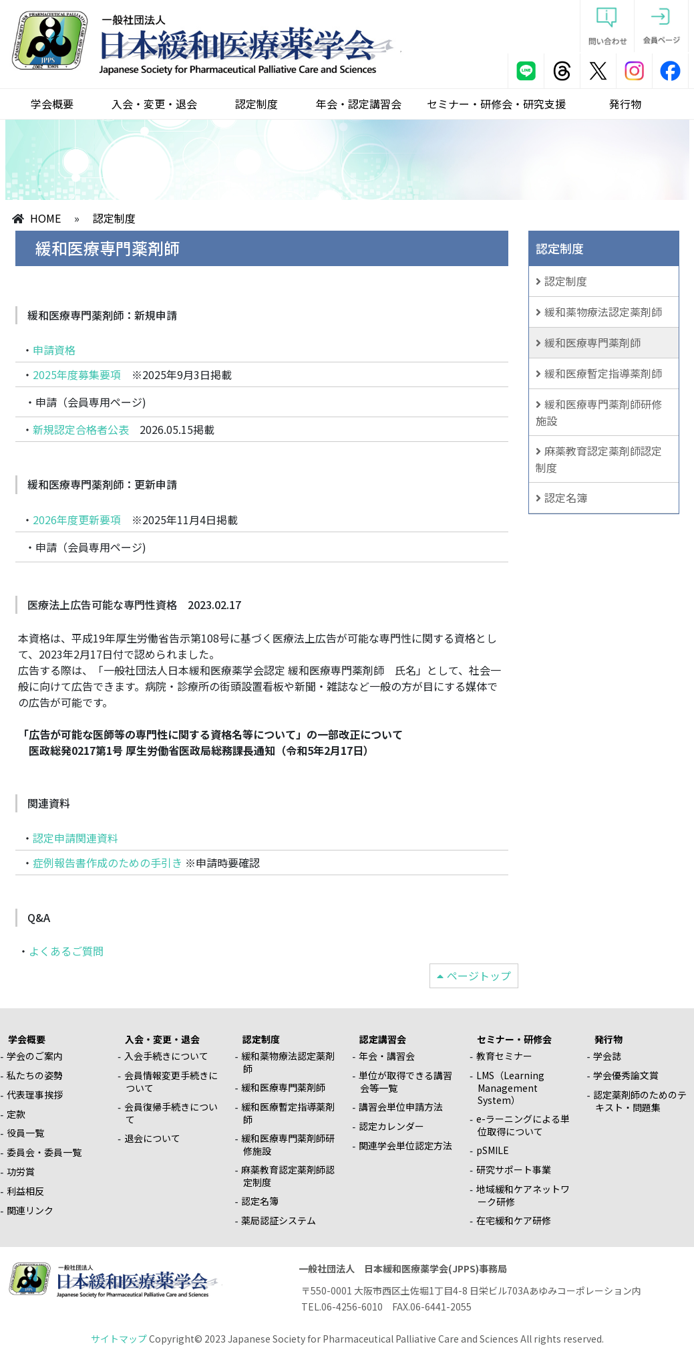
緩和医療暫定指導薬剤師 (603, 373)
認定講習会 (382, 1039)
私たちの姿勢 (35, 1075)
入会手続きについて (166, 1055)
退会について (152, 1138)
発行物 (625, 104)
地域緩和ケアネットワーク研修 (523, 1195)
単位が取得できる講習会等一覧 (405, 1081)
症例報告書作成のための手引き (107, 863)
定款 (16, 1114)
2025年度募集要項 (77, 374)
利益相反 (25, 1191)
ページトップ (479, 976)
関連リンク (30, 1210)
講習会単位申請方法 (401, 1106)
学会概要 (52, 104)
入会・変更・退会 (154, 104)
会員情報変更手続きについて (171, 1081)
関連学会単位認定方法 (405, 1145)
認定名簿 (565, 497)
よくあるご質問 (66, 951)
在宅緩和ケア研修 (513, 1220)
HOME (45, 218)
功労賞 (21, 1171)
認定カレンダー (391, 1126)
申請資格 (54, 350)
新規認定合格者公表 (81, 429)
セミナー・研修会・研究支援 (496, 104)
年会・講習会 (387, 1055)
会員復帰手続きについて (171, 1113)
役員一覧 (25, 1132)
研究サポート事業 (513, 1169)
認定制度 (256, 104)
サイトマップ (119, 1338)
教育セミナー (504, 1055)
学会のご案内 (35, 1055)
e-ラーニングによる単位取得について (523, 1125)
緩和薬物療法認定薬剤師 (603, 312)
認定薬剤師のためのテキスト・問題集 (640, 1101)
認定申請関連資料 (75, 838)
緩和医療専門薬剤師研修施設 (599, 412)
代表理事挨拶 (35, 1094)
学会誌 (607, 1055)
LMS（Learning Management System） (510, 1087)
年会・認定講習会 (358, 104)
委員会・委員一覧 (44, 1152)
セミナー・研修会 (514, 1039)
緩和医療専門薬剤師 (592, 342)
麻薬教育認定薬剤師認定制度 (599, 459)
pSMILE (492, 1150)
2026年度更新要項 (77, 519)
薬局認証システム (278, 1220)
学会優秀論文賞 (626, 1075)
